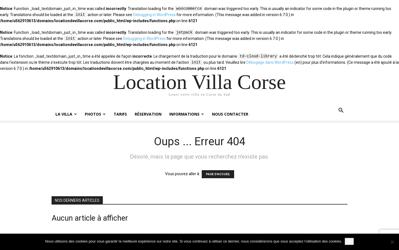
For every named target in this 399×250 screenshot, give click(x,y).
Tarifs (120, 114)
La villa (66, 114)
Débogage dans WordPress (270, 62)
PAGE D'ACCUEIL (218, 174)
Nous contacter (230, 114)
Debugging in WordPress (154, 15)
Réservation (148, 114)
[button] (340, 111)
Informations (186, 114)
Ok (349, 241)
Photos (95, 114)
